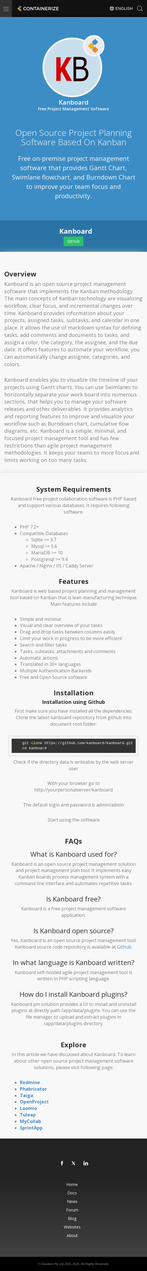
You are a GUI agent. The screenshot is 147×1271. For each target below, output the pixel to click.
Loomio (28, 1108)
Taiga (26, 1095)
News (72, 1201)
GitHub (73, 241)
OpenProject (34, 1102)
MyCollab (30, 1121)
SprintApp (31, 1128)
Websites (72, 1227)
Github (124, 947)
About (72, 1235)
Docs (72, 1193)
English (121, 8)
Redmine (30, 1082)
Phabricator (33, 1089)
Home (72, 1184)
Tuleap (28, 1115)
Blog (72, 1218)
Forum (72, 1210)
